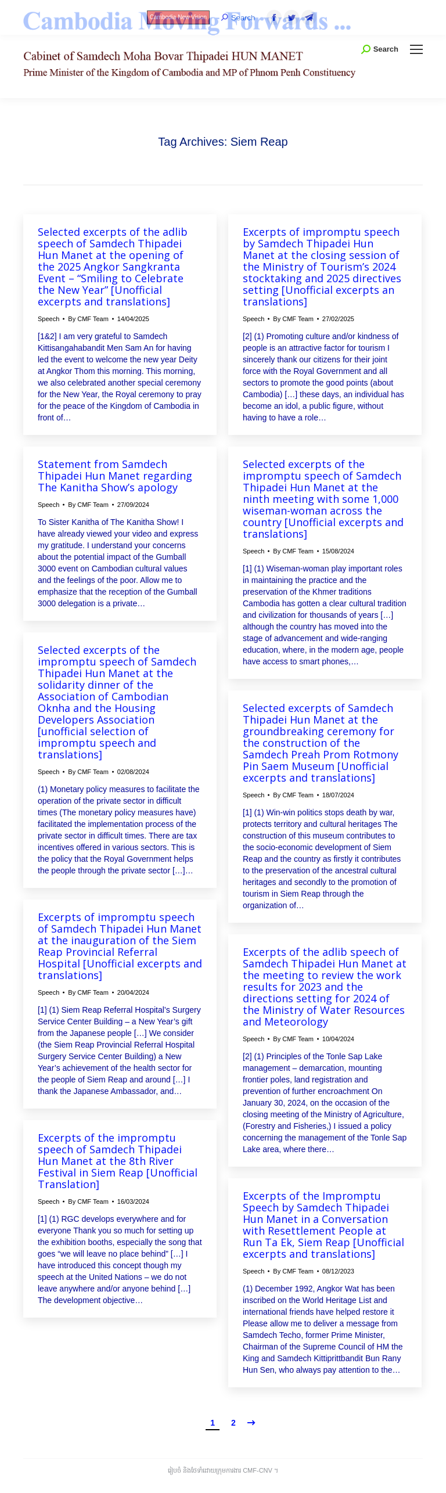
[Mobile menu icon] (416, 49)
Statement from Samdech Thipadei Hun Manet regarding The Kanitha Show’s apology (115, 475)
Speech (48, 318)
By (88, 318)
